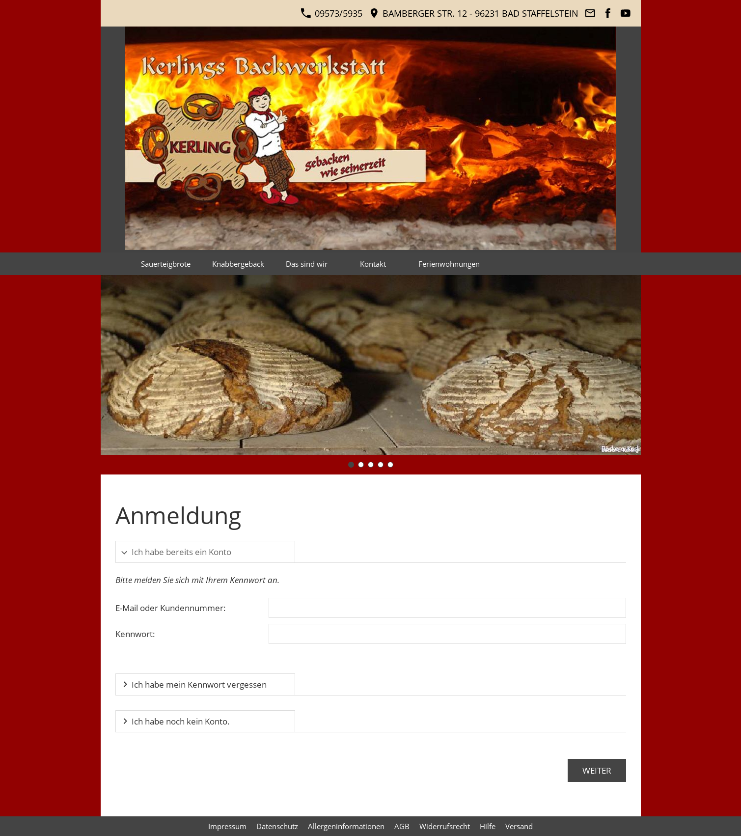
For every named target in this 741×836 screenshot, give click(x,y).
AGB (402, 826)
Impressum (227, 826)
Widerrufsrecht (444, 826)
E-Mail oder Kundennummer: (170, 607)
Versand (519, 826)
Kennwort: (135, 634)
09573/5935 (331, 13)
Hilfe (487, 826)
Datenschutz (277, 826)
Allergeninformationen (346, 826)
